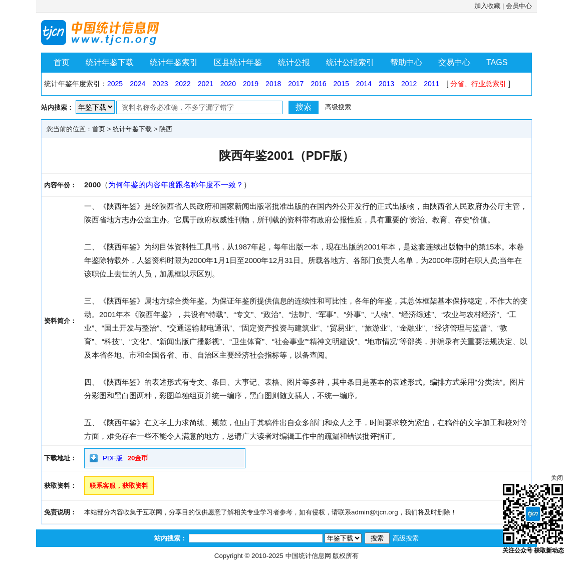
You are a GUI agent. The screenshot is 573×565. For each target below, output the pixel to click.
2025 (115, 84)
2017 (296, 84)
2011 (431, 84)
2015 (341, 84)
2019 (250, 84)
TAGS (496, 62)
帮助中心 (406, 62)
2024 (137, 84)
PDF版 (113, 458)
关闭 (557, 477)
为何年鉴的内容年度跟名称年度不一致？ (175, 184)
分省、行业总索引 (478, 84)
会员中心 (519, 6)
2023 (160, 84)
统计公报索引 (350, 62)
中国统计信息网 (308, 555)
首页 (62, 62)
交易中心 (454, 62)
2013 (386, 84)
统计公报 (294, 62)
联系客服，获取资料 (119, 485)
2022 (182, 84)
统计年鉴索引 (174, 62)
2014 (364, 84)
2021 (205, 84)
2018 (273, 84)
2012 (409, 84)
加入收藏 (487, 6)
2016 (318, 84)
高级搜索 (338, 107)
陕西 (165, 129)
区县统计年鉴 (238, 62)
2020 (228, 84)
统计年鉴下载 (110, 62)
